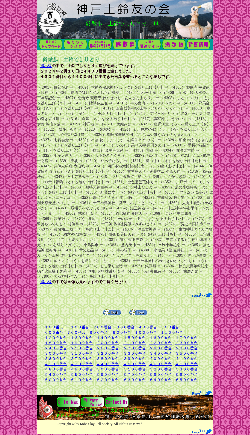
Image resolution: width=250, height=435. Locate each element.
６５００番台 (186, 379)
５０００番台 (107, 369)
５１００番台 (134, 369)
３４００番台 (160, 353)
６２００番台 (107, 379)
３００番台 (125, 327)
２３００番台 (186, 342)
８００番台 (98, 332)
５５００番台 (82, 374)
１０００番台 (146, 332)
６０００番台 (56, 379)
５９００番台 (186, 374)
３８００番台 (107, 358)
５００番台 (170, 327)
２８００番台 (160, 348)
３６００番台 (56, 358)
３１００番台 (82, 353)
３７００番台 (82, 358)
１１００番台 (172, 332)
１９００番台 (82, 342)
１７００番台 (186, 337)
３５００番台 (186, 353)
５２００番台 (160, 369)
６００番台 (54, 332)
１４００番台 (107, 337)
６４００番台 (160, 379)
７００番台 (76, 332)
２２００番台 (160, 342)
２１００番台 (134, 342)
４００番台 (147, 327)
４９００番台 (82, 369)
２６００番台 (107, 348)
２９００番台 (186, 348)
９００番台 (121, 332)
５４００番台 (56, 374)
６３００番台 (134, 379)
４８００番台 (56, 369)
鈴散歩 (94, 23)
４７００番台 (186, 363)
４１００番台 (186, 358)
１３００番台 (82, 337)
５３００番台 (186, 369)
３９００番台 (134, 358)
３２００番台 (107, 353)
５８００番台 (160, 374)
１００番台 (80, 327)
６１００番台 (82, 379)
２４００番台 (56, 348)
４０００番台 (160, 358)
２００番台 (102, 327)
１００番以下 (56, 327)
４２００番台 (56, 363)
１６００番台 (160, 337)
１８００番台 (56, 342)
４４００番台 (107, 363)
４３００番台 (82, 363)
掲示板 (46, 65)
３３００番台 (134, 353)
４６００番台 (160, 363)
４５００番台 (134, 363)
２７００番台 (134, 348)
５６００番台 (107, 374)
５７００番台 (134, 374)
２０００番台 (107, 342)
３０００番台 (56, 353)
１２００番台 (56, 337)
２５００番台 (82, 348)
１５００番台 (134, 337)
